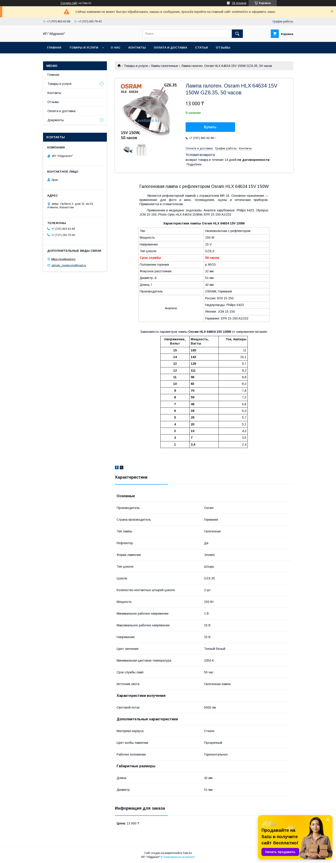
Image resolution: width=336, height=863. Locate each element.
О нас (115, 47)
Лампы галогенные (164, 66)
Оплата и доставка (170, 47)
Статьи (201, 47)
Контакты (137, 47)
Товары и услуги (83, 47)
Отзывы (223, 47)
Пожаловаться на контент (178, 857)
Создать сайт (69, 3)
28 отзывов (239, 3)
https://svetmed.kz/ (63, 259)
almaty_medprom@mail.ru (68, 265)
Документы (55, 120)
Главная (54, 47)
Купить (210, 127)
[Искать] (237, 33)
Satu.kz (187, 853)
